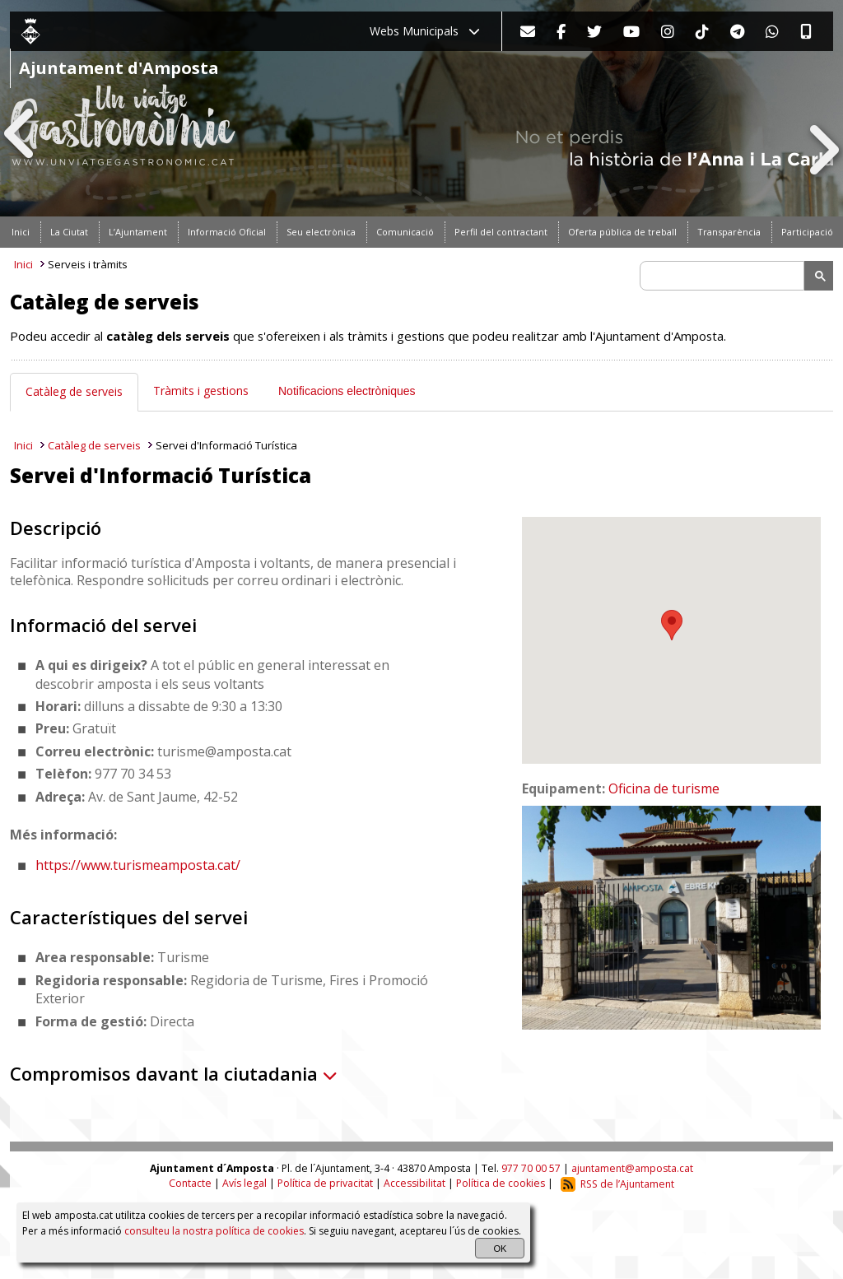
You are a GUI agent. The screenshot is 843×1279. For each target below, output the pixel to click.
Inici (23, 264)
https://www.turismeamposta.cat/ (137, 865)
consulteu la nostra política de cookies (214, 1231)
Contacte (190, 1184)
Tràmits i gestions (201, 390)
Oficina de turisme (664, 788)
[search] (724, 276)
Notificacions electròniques (347, 391)
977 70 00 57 (531, 1168)
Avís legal (244, 1184)
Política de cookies (500, 1184)
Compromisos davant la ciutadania (174, 1073)
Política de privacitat (325, 1184)
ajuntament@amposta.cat (632, 1168)
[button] (671, 625)
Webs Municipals (425, 31)
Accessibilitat (414, 1184)
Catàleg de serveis (74, 391)
